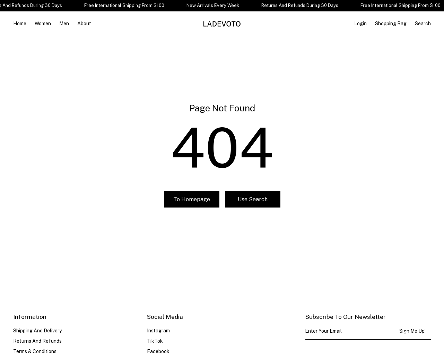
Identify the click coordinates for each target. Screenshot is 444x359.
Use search (253, 199)
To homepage (191, 199)
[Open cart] (391, 23)
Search (423, 23)
